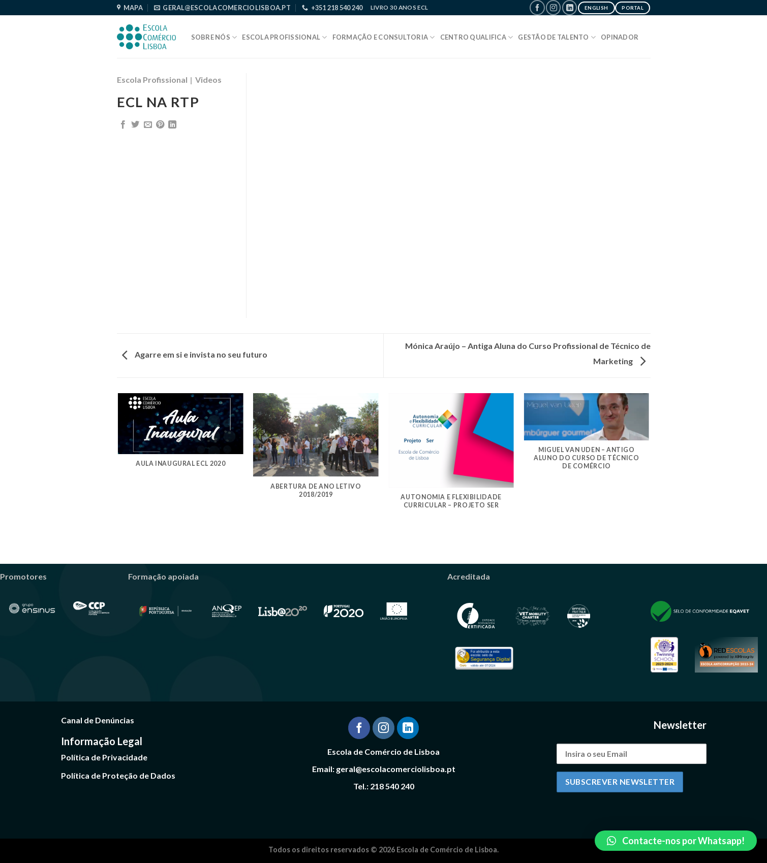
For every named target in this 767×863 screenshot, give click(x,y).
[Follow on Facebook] (537, 7)
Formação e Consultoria (383, 37)
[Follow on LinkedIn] (569, 7)
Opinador (619, 37)
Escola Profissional (284, 37)
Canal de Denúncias (97, 720)
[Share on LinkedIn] (172, 125)
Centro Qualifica (476, 37)
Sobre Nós (214, 37)
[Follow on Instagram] (553, 7)
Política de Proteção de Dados (118, 775)
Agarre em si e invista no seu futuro (194, 354)
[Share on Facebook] (123, 125)
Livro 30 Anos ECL (399, 7)
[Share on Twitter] (135, 125)
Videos (208, 79)
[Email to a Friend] (148, 125)
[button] (676, 840)
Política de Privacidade (104, 757)
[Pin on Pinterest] (160, 125)
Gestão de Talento (557, 37)
